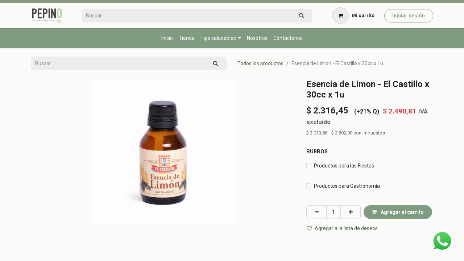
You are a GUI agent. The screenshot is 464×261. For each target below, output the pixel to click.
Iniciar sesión (408, 15)
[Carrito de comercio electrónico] (353, 15)
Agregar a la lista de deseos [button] (342, 228)
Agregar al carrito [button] (398, 212)
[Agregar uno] (350, 212)
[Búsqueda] (301, 15)
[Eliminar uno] (316, 212)
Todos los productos (260, 63)
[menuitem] (167, 38)
